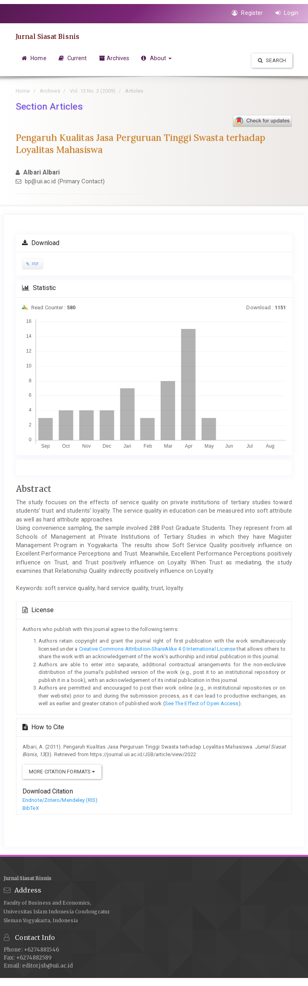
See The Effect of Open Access (202, 703)
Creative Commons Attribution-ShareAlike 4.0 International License (156, 649)
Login (287, 13)
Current (73, 58)
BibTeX (30, 808)
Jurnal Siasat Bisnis (47, 36)
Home (34, 58)
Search (272, 60)
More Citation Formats (62, 772)
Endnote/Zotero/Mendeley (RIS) (59, 800)
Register (247, 13)
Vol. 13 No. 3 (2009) (93, 91)
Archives (114, 58)
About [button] (156, 58)
